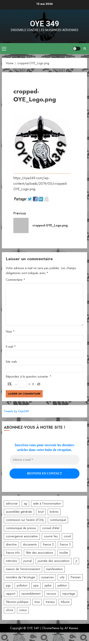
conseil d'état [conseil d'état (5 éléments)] (50, 528)
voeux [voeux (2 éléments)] (23, 610)
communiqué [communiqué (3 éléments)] (58, 520)
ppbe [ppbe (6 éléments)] (48, 585)
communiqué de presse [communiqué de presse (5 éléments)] (21, 528)
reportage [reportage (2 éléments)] (68, 593)
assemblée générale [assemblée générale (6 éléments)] (19, 511)
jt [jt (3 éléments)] (76, 561)
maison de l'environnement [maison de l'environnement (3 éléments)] (23, 569)
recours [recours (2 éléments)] (51, 593)
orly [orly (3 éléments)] (62, 577)
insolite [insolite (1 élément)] (63, 552)
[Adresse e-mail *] (44, 460)
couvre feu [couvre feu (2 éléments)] (51, 536)
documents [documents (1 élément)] (30, 544)
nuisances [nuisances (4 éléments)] (47, 577)
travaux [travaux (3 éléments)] (50, 602)
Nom (10, 331)
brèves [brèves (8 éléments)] (54, 511)
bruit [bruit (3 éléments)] (41, 511)
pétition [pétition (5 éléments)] (62, 585)
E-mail (11, 346)
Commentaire (15, 280)
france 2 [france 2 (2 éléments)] (48, 544)
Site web (11, 361)
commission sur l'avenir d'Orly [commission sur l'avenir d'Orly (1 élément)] (25, 520)
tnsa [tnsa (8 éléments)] (37, 602)
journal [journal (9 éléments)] (27, 561)
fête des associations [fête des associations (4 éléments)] (39, 552)
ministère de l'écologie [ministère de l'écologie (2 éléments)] (20, 577)
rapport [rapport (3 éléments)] (10, 593)
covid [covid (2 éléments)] (67, 536)
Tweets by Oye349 (16, 411)
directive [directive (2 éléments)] (11, 544)
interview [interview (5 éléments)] (11, 561)
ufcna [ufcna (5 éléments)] (9, 610)
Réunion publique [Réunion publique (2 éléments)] (17, 602)
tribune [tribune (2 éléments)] (65, 602)
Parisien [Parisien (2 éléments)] (76, 577)
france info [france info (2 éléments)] (13, 552)
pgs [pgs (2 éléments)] (8, 585)
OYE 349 (44, 23)
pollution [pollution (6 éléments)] (22, 585)
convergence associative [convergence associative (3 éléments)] (22, 536)
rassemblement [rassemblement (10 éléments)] (30, 593)
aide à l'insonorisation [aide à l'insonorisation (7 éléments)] (47, 503)
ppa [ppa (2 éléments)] (36, 585)
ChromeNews (50, 628)
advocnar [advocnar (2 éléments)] (12, 503)
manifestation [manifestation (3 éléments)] (54, 569)
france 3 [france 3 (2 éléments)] (65, 544)
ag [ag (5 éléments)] (25, 503)
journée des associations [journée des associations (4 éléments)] (54, 561)
